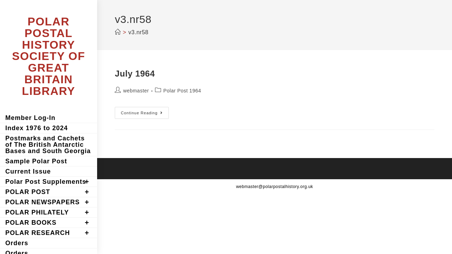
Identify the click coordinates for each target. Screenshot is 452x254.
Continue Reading (145, 114)
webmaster (136, 90)
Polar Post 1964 (182, 90)
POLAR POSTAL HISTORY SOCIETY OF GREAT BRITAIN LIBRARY (48, 56)
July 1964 (135, 73)
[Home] (118, 32)
